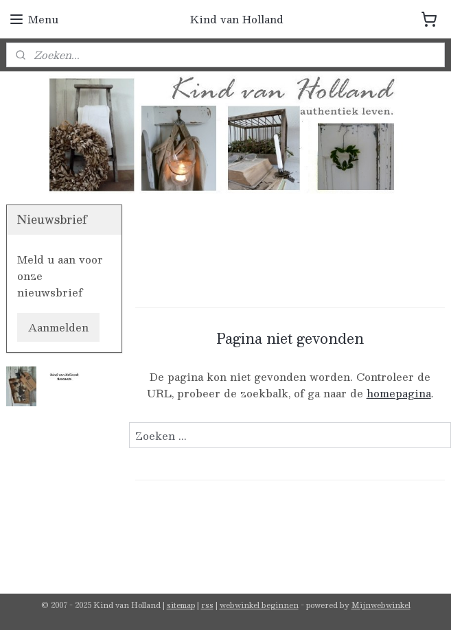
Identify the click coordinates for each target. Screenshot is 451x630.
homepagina (398, 392)
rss (207, 604)
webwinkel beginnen (259, 604)
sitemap (181, 604)
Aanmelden (58, 327)
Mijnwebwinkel (380, 604)
